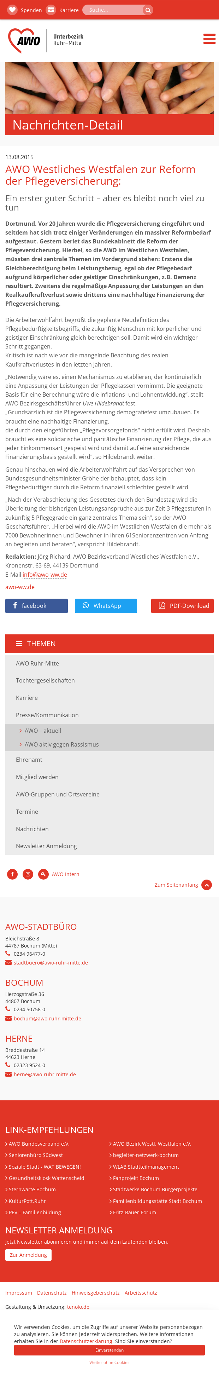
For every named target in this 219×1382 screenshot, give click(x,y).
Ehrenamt (29, 760)
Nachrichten (32, 829)
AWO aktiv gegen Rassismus (62, 744)
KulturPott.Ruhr (27, 1201)
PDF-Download (184, 606)
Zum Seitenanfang (183, 884)
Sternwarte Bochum (32, 1189)
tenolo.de (78, 1306)
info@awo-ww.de (45, 574)
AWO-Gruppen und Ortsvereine (58, 794)
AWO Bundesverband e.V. (39, 1143)
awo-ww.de (20, 587)
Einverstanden (109, 1350)
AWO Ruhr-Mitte (37, 663)
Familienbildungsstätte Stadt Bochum (157, 1201)
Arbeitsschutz (141, 1292)
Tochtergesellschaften (45, 680)
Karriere (62, 10)
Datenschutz (52, 1292)
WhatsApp (102, 606)
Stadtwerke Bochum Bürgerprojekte (155, 1189)
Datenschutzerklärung (86, 1341)
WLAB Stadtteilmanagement (146, 1166)
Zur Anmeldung (28, 1254)
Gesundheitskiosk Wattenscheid (46, 1178)
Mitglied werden (37, 777)
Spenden (24, 10)
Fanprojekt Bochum (136, 1178)
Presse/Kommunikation (47, 715)
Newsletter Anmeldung (46, 846)
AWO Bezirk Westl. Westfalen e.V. (152, 1143)
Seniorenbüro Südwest (36, 1155)
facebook (29, 606)
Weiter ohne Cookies (109, 1362)
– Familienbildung (35, 1212)
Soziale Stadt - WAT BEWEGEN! (45, 1166)
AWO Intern (58, 874)
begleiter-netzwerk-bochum (146, 1155)
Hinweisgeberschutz (96, 1292)
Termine (27, 812)
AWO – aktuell (43, 731)
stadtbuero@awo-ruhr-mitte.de (51, 962)
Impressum (18, 1292)
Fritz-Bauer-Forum (134, 1212)
